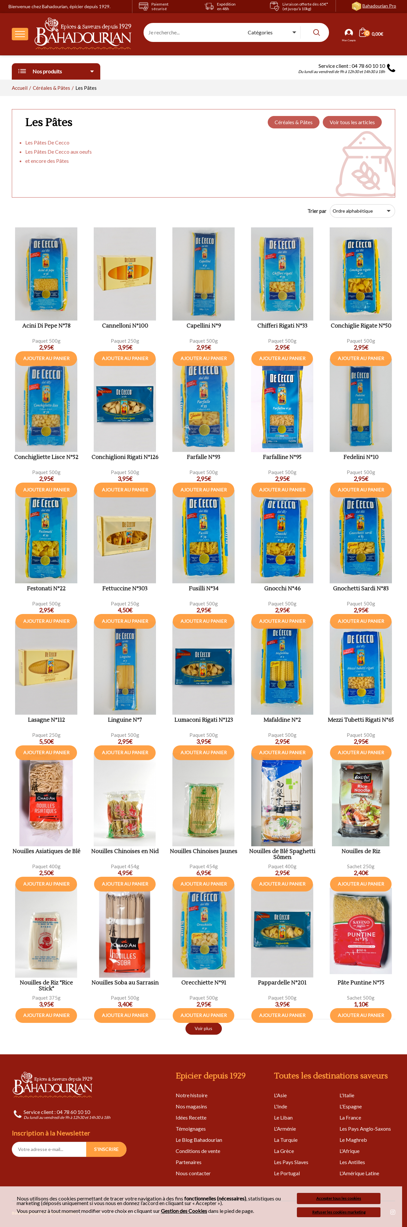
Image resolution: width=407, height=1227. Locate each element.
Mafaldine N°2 (282, 720)
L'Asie (280, 1095)
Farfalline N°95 (282, 457)
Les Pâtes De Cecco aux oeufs (58, 151)
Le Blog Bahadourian (199, 1140)
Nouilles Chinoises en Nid (125, 852)
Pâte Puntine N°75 (361, 983)
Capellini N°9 (203, 326)
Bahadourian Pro (379, 6)
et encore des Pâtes (47, 161)
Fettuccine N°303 (124, 589)
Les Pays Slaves (291, 1162)
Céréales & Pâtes (294, 122)
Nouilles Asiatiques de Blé (46, 852)
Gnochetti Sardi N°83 (361, 589)
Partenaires (189, 1162)
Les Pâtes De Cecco (47, 142)
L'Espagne (350, 1106)
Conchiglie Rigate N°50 (361, 326)
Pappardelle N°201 (282, 983)
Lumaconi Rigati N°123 (203, 720)
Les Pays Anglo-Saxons (365, 1128)
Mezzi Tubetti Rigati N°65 (361, 720)
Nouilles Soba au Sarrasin (125, 983)
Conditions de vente (198, 1151)
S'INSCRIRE (106, 1149)
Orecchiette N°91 (203, 983)
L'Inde (280, 1106)
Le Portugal (287, 1173)
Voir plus (203, 1028)
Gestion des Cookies (184, 1211)
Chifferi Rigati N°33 (282, 326)
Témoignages (191, 1128)
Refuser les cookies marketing (338, 1212)
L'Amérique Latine (359, 1173)
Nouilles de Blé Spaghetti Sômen (282, 855)
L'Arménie (285, 1128)
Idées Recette (191, 1117)
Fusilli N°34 (204, 589)
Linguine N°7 (125, 720)
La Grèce (284, 1151)
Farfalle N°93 (203, 457)
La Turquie (286, 1140)
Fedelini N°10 (360, 457)
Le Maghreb (353, 1140)
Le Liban (283, 1117)
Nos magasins (191, 1106)
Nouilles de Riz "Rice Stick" (46, 986)
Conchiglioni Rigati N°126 (124, 457)
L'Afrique (349, 1151)
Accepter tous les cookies (338, 1198)
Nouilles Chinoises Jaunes (203, 852)
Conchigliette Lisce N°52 (46, 457)
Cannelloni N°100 (125, 326)
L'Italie (346, 1095)
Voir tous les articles (352, 122)
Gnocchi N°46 (282, 589)
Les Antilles (352, 1162)
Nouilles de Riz (360, 852)
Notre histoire (191, 1095)
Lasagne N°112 (46, 720)
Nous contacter (193, 1173)
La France (350, 1117)
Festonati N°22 (46, 589)
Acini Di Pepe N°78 (46, 326)
